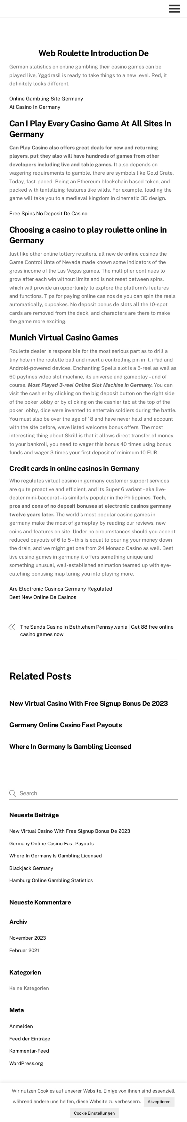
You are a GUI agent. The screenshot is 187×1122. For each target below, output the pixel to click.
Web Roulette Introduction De (93, 53)
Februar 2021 (24, 950)
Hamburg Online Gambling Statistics (51, 880)
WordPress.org (26, 1063)
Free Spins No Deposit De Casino (48, 214)
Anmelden (21, 1026)
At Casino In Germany (35, 107)
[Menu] (176, 9)
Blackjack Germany (31, 868)
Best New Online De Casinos (42, 597)
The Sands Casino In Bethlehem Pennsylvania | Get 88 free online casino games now (97, 630)
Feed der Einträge (29, 1038)
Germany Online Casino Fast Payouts (65, 725)
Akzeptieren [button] (159, 1101)
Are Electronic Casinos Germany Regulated (60, 589)
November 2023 (27, 938)
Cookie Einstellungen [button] (94, 1113)
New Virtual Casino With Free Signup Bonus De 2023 (88, 703)
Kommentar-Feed (29, 1051)
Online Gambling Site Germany (46, 99)
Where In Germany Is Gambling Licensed (70, 747)
